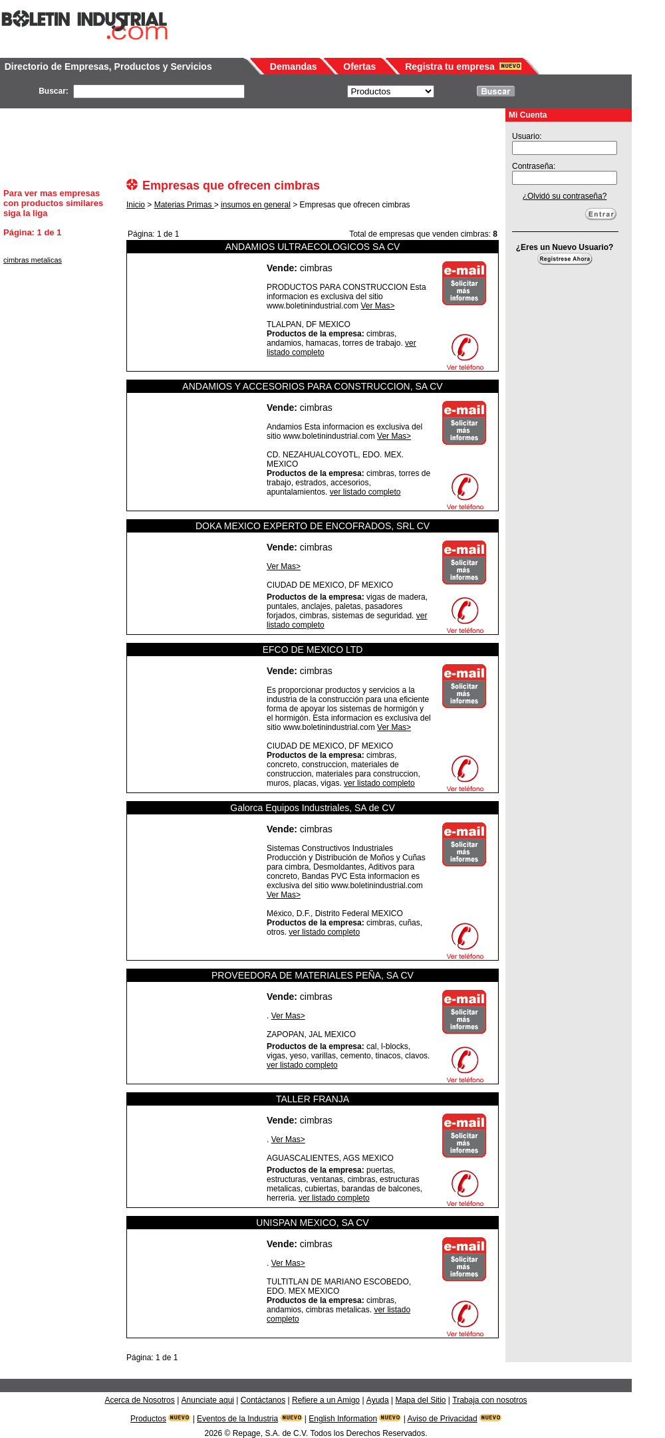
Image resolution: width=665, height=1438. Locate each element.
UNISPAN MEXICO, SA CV (312, 1222)
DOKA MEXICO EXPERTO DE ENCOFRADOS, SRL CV (313, 526)
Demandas (293, 66)
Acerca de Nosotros (139, 1400)
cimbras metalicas (32, 260)
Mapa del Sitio (420, 1400)
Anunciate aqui (208, 1400)
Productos (148, 1418)
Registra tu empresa (450, 66)
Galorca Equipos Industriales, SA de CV (312, 807)
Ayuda (377, 1400)
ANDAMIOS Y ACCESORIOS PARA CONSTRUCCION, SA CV (312, 386)
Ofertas (359, 66)
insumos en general (256, 204)
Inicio (135, 204)
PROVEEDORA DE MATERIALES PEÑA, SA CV (312, 975)
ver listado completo (365, 492)
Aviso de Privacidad (442, 1418)
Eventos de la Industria (237, 1418)
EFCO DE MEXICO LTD (313, 649)
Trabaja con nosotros (489, 1400)
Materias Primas (184, 204)
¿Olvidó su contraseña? (565, 196)
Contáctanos (263, 1400)
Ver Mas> (377, 305)
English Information (343, 1418)
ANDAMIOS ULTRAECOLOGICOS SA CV (312, 246)
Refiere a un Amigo (326, 1400)
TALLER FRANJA (312, 1099)
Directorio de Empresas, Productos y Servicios (108, 66)
